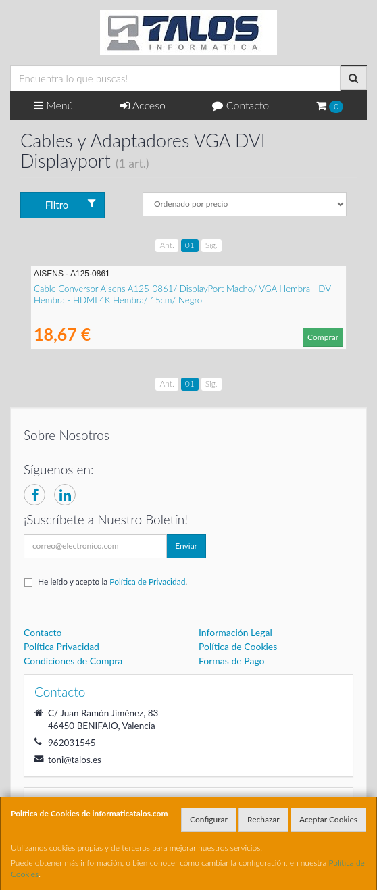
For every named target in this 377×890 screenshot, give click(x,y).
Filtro (70, 204)
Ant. (166, 245)
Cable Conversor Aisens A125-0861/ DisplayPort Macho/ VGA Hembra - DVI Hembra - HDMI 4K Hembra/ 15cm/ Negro (183, 294)
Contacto (240, 105)
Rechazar (263, 819)
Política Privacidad (61, 646)
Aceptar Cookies (328, 819)
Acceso (143, 105)
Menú (54, 105)
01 (190, 245)
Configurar (209, 819)
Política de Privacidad (147, 581)
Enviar (186, 546)
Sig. (211, 245)
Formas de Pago (232, 660)
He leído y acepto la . (112, 581)
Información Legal (235, 632)
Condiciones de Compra (73, 660)
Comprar (322, 337)
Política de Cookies (238, 646)
